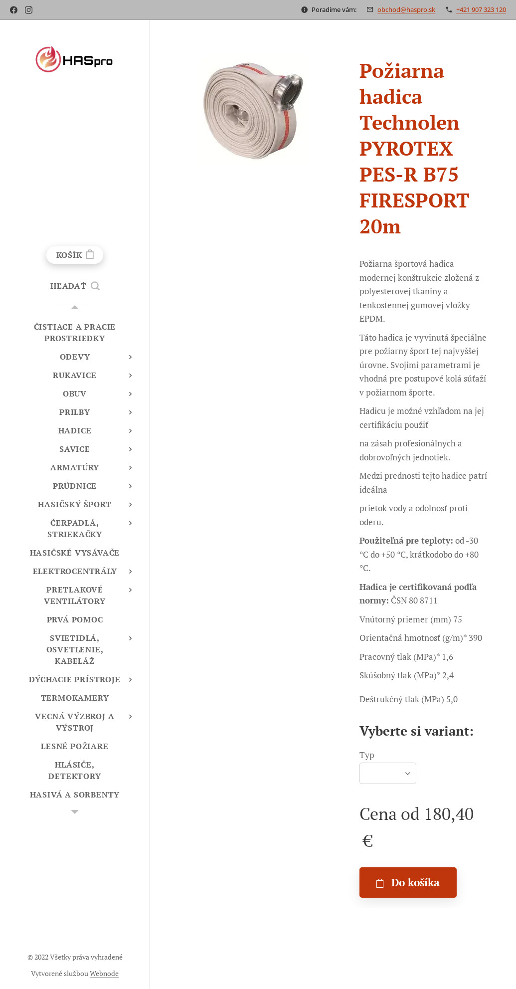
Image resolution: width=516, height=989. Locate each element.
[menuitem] (75, 332)
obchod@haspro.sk (406, 9)
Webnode (104, 973)
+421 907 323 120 (481, 9)
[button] (74, 285)
